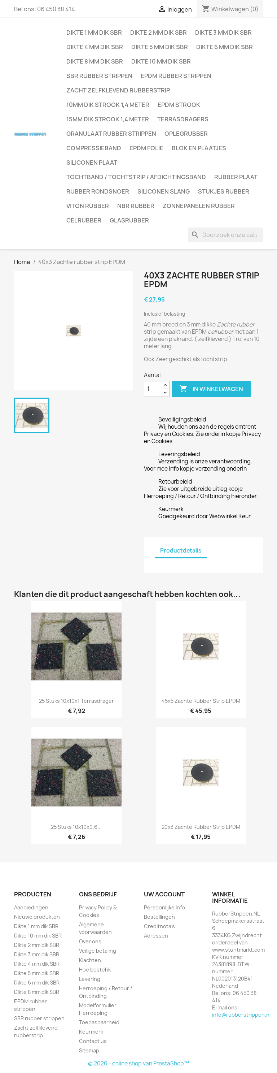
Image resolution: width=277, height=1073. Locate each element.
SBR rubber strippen (99, 76)
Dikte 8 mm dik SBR (94, 61)
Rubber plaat (236, 177)
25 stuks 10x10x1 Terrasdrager (76, 700)
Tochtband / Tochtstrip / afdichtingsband (136, 177)
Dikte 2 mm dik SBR (158, 32)
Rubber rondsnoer (97, 191)
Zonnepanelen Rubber (199, 206)
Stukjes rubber (223, 191)
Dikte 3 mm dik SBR (223, 32)
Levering (89, 978)
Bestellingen (159, 916)
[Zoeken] (225, 235)
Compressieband (93, 148)
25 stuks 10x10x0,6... (76, 826)
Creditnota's (159, 926)
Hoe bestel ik (95, 969)
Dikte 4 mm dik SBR (94, 47)
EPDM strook (179, 105)
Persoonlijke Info (164, 907)
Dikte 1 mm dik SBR (94, 32)
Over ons (90, 941)
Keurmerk (91, 1031)
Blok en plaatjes (199, 148)
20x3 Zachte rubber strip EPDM (201, 826)
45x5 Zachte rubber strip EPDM (201, 700)
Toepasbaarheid (99, 1022)
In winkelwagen (211, 389)
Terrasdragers (182, 119)
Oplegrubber (186, 134)
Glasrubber (129, 220)
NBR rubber (135, 206)
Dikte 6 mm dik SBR (224, 47)
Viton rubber (87, 206)
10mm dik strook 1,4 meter (107, 105)
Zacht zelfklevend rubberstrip (118, 90)
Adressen (156, 935)
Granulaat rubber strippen (111, 134)
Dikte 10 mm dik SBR (161, 61)
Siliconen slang (163, 191)
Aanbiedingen (31, 907)
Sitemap (89, 1050)
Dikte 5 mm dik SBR (159, 47)
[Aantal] (152, 389)
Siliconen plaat (91, 162)
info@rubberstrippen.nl (241, 1014)
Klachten (90, 960)
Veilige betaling (97, 950)
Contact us (93, 1041)
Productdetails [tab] (180, 550)
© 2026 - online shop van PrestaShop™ (138, 1063)
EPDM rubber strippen (176, 76)
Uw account (164, 894)
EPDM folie (146, 148)
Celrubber (83, 220)
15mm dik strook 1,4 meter (107, 119)
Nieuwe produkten (37, 916)
